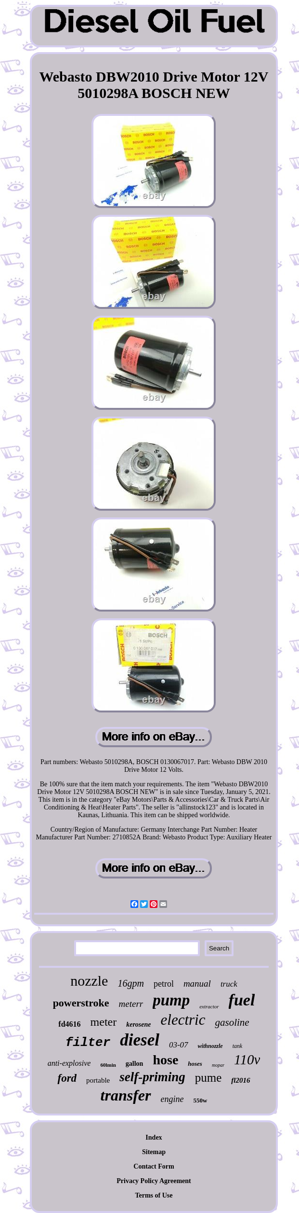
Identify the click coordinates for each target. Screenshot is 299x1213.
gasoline (232, 1022)
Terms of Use (153, 1195)
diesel (139, 1040)
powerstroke (81, 1003)
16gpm (130, 983)
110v (247, 1059)
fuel (242, 1000)
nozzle (89, 981)
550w (200, 1100)
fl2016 (240, 1080)
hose (165, 1059)
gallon (134, 1063)
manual (197, 983)
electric (183, 1019)
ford (67, 1078)
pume (208, 1077)
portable (98, 1080)
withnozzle (210, 1046)
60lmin (108, 1065)
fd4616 (69, 1024)
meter (104, 1022)
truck (229, 984)
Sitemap (154, 1152)
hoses (195, 1063)
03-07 (178, 1044)
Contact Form (153, 1166)
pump (171, 1000)
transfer (126, 1095)
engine (172, 1099)
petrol (164, 984)
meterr (131, 1004)
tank (238, 1046)
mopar (218, 1065)
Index (153, 1137)
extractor (209, 1006)
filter (88, 1042)
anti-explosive (69, 1063)
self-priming (152, 1077)
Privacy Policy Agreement (154, 1181)
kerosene (138, 1024)
